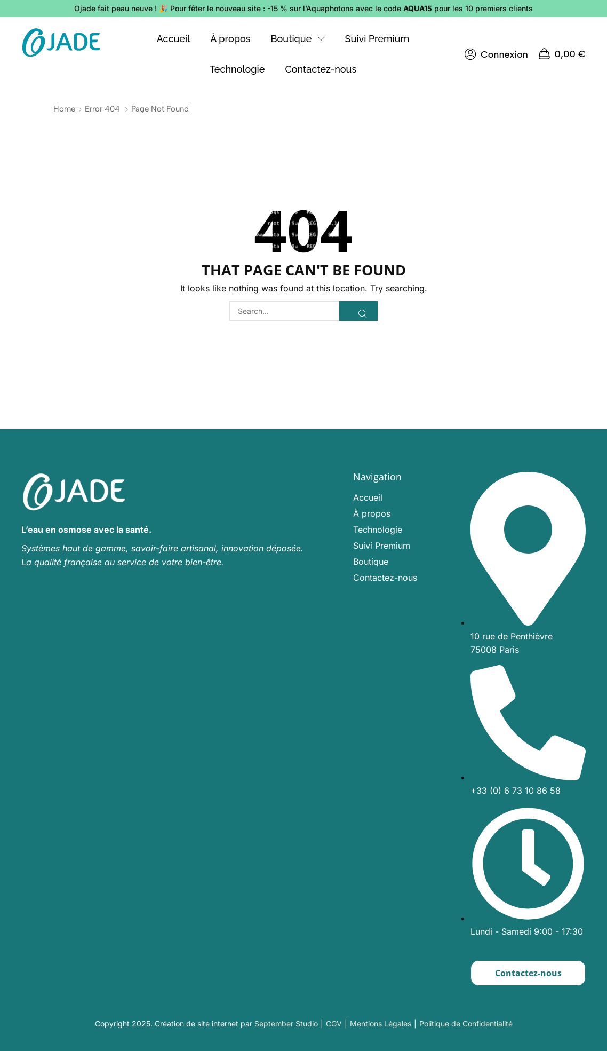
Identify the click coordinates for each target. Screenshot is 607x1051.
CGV (334, 1023)
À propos (371, 513)
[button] (496, 54)
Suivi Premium (381, 545)
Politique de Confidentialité (466, 1023)
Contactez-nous (385, 577)
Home (64, 109)
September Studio (286, 1023)
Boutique (370, 561)
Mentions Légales (380, 1023)
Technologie (377, 529)
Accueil (367, 497)
